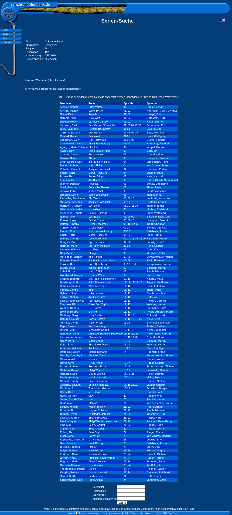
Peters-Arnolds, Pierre (160, 311)
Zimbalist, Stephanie (72, 198)
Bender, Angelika (157, 227)
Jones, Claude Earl (71, 399)
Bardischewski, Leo (158, 216)
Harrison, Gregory (71, 205)
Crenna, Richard (70, 278)
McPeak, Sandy (69, 381)
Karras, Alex (67, 264)
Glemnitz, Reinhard (158, 472)
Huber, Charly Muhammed (162, 180)
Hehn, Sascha (155, 246)
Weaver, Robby (69, 311)
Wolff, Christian (156, 224)
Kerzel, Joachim (156, 330)
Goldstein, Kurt (156, 118)
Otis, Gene (66, 253)
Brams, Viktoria (156, 140)
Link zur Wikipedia (36, 80)
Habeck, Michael (156, 454)
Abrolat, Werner (156, 428)
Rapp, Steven (68, 326)
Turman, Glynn (69, 322)
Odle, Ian (152, 151)
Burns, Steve (67, 267)
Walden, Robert (69, 121)
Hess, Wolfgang (156, 136)
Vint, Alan (66, 425)
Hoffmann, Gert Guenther (162, 110)
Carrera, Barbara (70, 132)
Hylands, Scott (69, 293)
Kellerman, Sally (70, 140)
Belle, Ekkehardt (156, 286)
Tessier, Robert (69, 107)
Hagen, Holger (155, 458)
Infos (4, 38)
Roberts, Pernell (69, 260)
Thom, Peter (154, 187)
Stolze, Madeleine (157, 183)
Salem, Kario (67, 172)
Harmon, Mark (68, 246)
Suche (5, 30)
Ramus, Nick (67, 216)
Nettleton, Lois (69, 373)
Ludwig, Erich (155, 439)
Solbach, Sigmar (156, 450)
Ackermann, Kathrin (159, 333)
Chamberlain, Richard (73, 143)
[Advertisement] (164, 50)
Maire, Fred (153, 377)
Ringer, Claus (155, 432)
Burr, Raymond (69, 129)
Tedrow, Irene (68, 191)
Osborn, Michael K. (71, 209)
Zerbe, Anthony (69, 377)
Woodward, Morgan (71, 275)
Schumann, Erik (156, 125)
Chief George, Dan (71, 161)
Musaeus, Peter (156, 253)
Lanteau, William (70, 249)
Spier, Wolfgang (156, 213)
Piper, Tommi (154, 235)
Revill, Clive (67, 363)
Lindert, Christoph (158, 209)
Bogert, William (69, 406)
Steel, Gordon (68, 187)
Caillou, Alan (67, 428)
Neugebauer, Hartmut (159, 264)
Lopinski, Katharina (158, 198)
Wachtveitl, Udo (156, 414)
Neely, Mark (67, 341)
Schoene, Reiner (156, 461)
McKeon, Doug (69, 370)
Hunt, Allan (66, 403)
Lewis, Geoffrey (69, 417)
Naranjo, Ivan (68, 118)
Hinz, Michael (155, 176)
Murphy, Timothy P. (71, 355)
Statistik (6, 34)
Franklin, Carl (68, 180)
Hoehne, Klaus (155, 363)
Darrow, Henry (68, 158)
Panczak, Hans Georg (160, 421)
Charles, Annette (70, 154)
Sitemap (81, 513)
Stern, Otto (153, 275)
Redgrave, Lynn (69, 333)
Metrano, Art (67, 359)
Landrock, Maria (156, 191)
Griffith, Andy (68, 458)
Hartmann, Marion (157, 238)
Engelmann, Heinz (157, 161)
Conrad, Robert (69, 136)
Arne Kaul (172, 513)
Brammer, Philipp (157, 169)
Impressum (94, 513)
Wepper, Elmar (155, 205)
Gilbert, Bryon (68, 414)
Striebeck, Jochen (157, 231)
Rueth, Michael (155, 271)
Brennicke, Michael (158, 322)
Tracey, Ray (67, 151)
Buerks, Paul (154, 392)
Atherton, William (70, 348)
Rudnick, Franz (156, 352)
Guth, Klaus (154, 249)
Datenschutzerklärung (142, 513)
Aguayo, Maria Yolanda (74, 147)
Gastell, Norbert (156, 359)
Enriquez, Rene (69, 454)
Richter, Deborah (70, 183)
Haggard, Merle (69, 461)
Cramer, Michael (156, 381)
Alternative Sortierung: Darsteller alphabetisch (53, 88)
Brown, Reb (67, 176)
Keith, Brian (67, 344)
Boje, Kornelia (155, 132)
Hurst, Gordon (68, 395)
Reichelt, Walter (156, 399)
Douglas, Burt (68, 242)
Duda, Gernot (155, 107)
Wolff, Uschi (154, 465)
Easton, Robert (69, 165)
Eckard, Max (154, 129)
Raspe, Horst (154, 417)
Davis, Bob (66, 392)
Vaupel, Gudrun (156, 147)
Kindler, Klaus (155, 278)
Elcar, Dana (67, 436)
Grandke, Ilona (155, 154)
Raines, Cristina (69, 238)
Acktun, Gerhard (156, 300)
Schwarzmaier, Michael (160, 257)
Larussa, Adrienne (71, 337)
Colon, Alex (67, 432)
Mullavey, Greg (69, 315)
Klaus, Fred (153, 319)
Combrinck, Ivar (156, 293)
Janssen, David (69, 125)
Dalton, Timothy (69, 224)
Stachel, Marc (155, 172)
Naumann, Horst (156, 308)
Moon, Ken (66, 114)
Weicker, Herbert (157, 304)
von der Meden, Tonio (160, 403)
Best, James (67, 443)
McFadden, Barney (71, 257)
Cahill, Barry (67, 271)
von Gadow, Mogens (159, 436)
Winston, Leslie (69, 194)
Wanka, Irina (154, 194)
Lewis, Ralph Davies (72, 300)
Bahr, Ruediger (156, 348)
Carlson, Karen (69, 227)
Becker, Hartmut (156, 202)
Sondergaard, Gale (71, 479)
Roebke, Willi (154, 395)
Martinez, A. (67, 388)
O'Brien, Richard (70, 447)
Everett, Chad (68, 231)
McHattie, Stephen (71, 202)
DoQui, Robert (68, 450)
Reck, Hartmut (155, 260)
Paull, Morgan (68, 421)
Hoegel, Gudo (155, 114)
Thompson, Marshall (72, 468)
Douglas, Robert (70, 352)
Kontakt (71, 513)
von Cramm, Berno (158, 165)
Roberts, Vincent (70, 169)
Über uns (6, 42)
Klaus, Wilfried (155, 121)
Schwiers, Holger (157, 388)
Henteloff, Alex (69, 476)
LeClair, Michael (69, 297)
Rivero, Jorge (68, 220)
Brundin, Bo (67, 410)
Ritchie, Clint (67, 330)
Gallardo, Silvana (70, 384)
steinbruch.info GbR (119, 513)
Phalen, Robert (69, 366)
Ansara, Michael (69, 110)
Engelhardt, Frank (157, 282)
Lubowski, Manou (157, 370)
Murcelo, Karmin (70, 465)
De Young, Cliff (69, 282)
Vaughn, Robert (69, 472)
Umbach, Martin (156, 267)
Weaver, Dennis (69, 308)
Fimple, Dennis (69, 289)
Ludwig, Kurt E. (156, 242)
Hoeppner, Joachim (158, 158)
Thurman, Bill (68, 304)
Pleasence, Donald (71, 213)
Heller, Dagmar (155, 373)
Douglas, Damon (70, 286)
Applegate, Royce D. (72, 439)
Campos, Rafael (69, 319)
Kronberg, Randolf (158, 143)
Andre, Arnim (155, 406)
